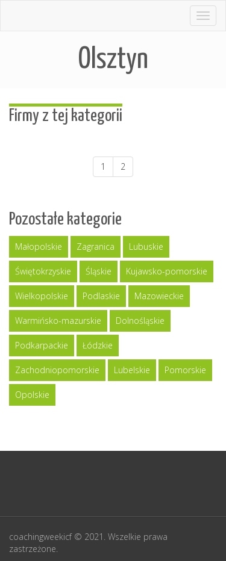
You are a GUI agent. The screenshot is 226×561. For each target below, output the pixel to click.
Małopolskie (38, 246)
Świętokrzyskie (43, 271)
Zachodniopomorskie (57, 370)
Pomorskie (185, 370)
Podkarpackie (41, 345)
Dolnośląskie (140, 320)
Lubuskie (146, 246)
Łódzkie (98, 345)
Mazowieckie (159, 296)
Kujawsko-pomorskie (166, 271)
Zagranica (96, 246)
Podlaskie (101, 296)
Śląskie (98, 271)
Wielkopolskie (41, 296)
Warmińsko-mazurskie (58, 320)
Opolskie (32, 394)
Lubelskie (132, 370)
